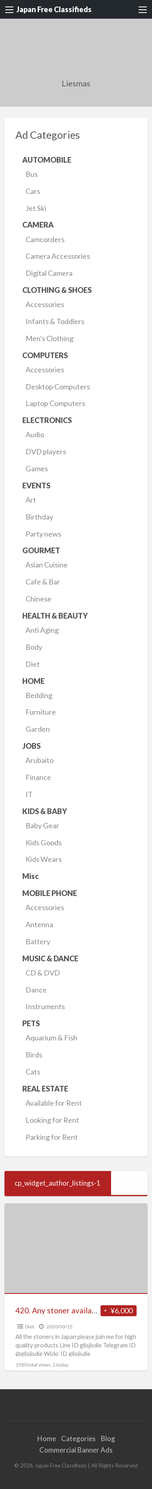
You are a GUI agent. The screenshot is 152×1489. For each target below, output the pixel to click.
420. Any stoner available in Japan (73, 1310)
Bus (32, 174)
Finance (38, 777)
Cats (33, 1071)
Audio (35, 434)
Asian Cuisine (47, 564)
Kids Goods (44, 842)
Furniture (41, 711)
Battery (38, 941)
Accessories (45, 304)
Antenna (39, 924)
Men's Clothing (49, 338)
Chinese (38, 598)
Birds (34, 1054)
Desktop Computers (58, 386)
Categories (78, 1438)
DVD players (46, 451)
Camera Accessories (58, 255)
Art (31, 499)
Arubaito (40, 760)
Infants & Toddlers (55, 321)
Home (46, 1438)
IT (29, 794)
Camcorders (45, 239)
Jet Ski (36, 208)
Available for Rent (54, 1102)
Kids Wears (44, 859)
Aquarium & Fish (51, 1037)
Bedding (39, 695)
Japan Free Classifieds (54, 9)
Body (34, 646)
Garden (38, 728)
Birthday (39, 516)
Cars (33, 191)
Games (37, 468)
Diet (33, 664)
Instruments (45, 1006)
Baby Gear (42, 825)
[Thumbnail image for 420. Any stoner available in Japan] (76, 1248)
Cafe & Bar (43, 581)
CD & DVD (43, 972)
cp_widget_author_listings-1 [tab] (58, 1183)
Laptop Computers (55, 403)
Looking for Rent (52, 1119)
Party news (43, 533)
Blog (108, 1438)
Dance (36, 989)
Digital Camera (49, 273)
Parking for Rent (52, 1136)
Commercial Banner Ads (76, 1450)
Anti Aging (42, 629)
